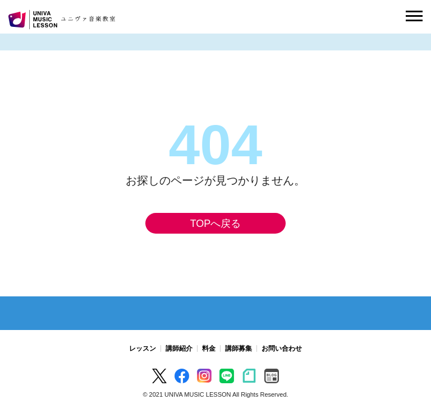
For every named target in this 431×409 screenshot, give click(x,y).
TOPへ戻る (215, 223)
